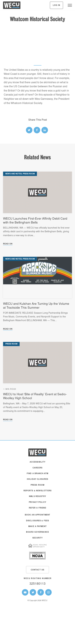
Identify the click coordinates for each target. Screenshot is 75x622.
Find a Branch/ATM (37, 474)
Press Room (37, 485)
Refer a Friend (37, 508)
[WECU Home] (11, 6)
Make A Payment (37, 526)
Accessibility (38, 462)
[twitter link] (29, 130)
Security (37, 538)
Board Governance (37, 532)
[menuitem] (37, 463)
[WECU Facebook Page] (40, 592)
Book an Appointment (37, 515)
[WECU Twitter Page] (33, 592)
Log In (56, 5)
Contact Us (37, 570)
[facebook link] (37, 130)
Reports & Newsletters (37, 491)
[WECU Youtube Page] (25, 592)
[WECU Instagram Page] (48, 592)
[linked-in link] (44, 130)
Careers (37, 468)
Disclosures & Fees (37, 521)
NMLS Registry (37, 496)
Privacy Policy (37, 502)
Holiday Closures (37, 479)
